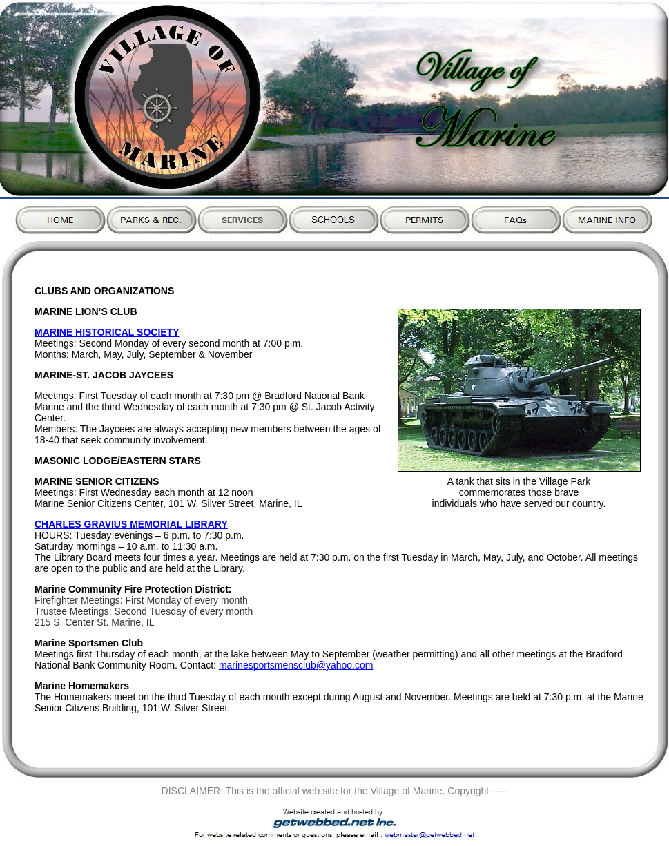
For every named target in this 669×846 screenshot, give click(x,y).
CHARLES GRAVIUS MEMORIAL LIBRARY (131, 524)
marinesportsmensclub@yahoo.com (296, 665)
